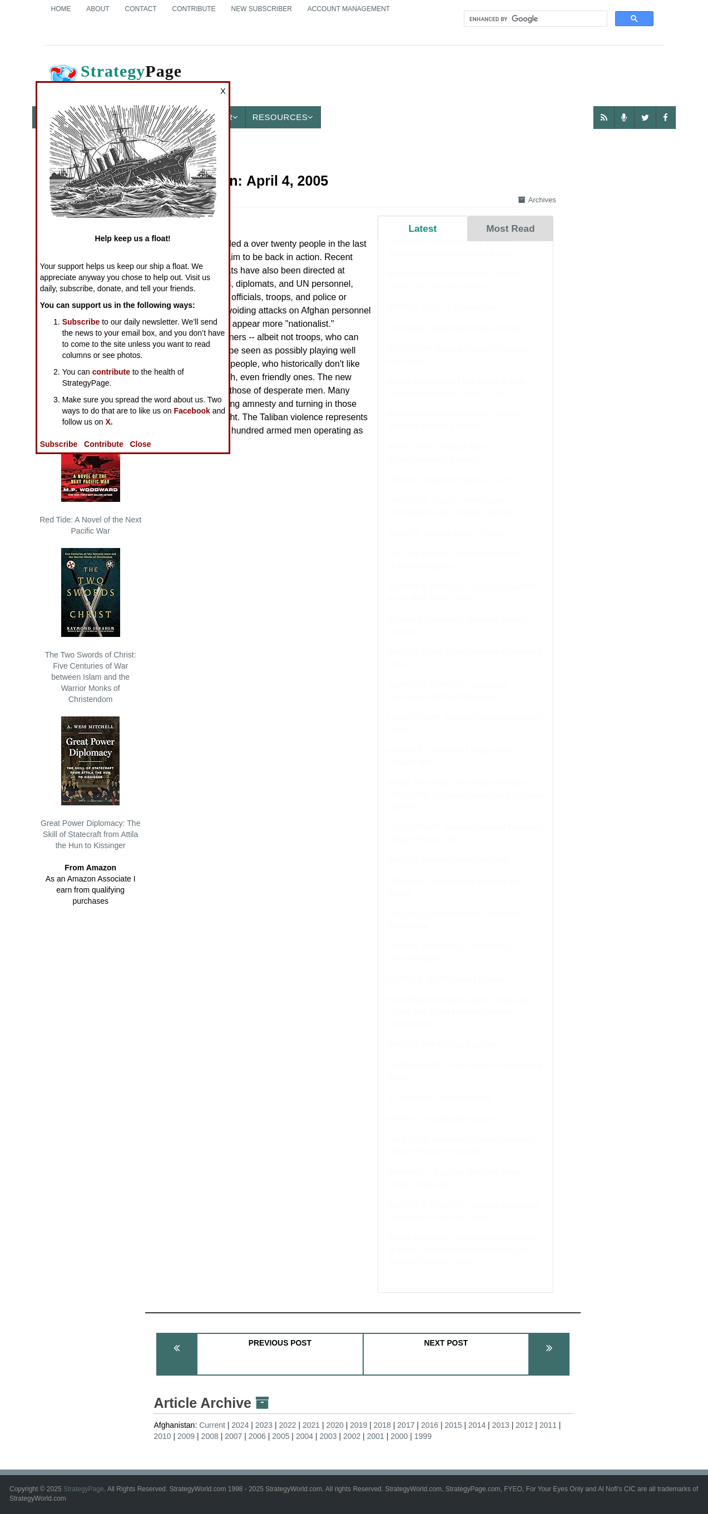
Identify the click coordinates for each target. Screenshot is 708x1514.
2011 (548, 1425)
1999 (423, 1436)
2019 (358, 1425)
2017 (405, 1425)
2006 (257, 1436)
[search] (534, 19)
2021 (311, 1425)
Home (61, 9)
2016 (429, 1425)
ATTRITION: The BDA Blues (440, 1108)
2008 (210, 1436)
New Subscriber (261, 9)
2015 (453, 1425)
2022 (287, 1425)
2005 (280, 1436)
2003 (327, 1436)
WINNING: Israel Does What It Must (454, 338)
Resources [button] (283, 117)
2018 (382, 1425)
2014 (477, 1425)
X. (108, 421)
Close (140, 444)
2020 (335, 1425)
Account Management (349, 9)
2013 (500, 1425)
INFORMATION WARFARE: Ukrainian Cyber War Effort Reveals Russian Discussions (458, 1022)
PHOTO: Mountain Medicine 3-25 (449, 490)
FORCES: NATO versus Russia (446, 989)
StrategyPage (83, 1489)
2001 (375, 1436)
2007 (233, 1436)
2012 (524, 1425)
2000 (399, 1436)
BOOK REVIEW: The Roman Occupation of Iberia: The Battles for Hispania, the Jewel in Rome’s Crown (463, 1260)
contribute (111, 371)
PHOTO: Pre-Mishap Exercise (443, 1055)
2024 (240, 1425)
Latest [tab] (422, 228)
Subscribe (81, 321)
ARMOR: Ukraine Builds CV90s (446, 544)
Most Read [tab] (510, 228)
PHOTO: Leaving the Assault (441, 1129)
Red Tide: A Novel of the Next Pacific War (90, 474)
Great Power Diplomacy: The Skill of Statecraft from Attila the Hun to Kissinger (90, 783)
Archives (537, 200)
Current (212, 1425)
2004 (304, 1436)
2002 (351, 1436)
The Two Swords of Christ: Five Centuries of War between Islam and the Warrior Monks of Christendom (90, 626)
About (97, 9)
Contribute (194, 9)
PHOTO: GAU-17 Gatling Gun (443, 317)
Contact (141, 9)
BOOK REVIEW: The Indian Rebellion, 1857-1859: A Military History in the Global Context (465, 805)
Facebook (192, 410)
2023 (264, 1425)
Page (114, 80)
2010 (162, 1436)
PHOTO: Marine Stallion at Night (448, 870)
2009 (186, 1436)
